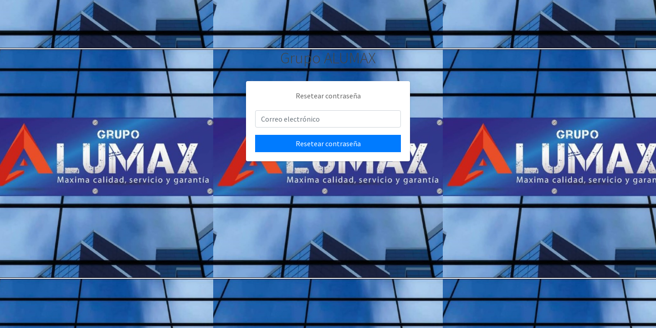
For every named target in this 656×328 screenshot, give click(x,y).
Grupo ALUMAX (328, 58)
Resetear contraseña (328, 143)
